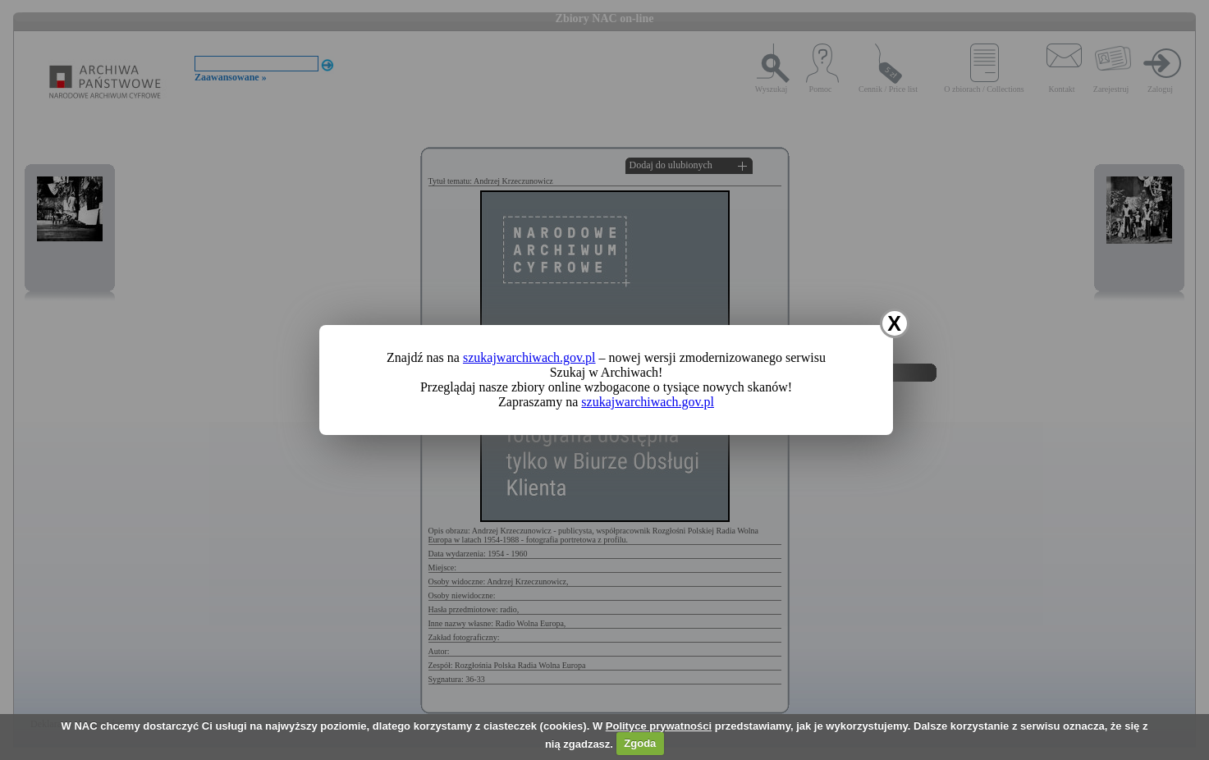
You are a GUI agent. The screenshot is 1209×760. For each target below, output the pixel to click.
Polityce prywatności (659, 726)
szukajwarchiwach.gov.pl (529, 357)
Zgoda (640, 743)
